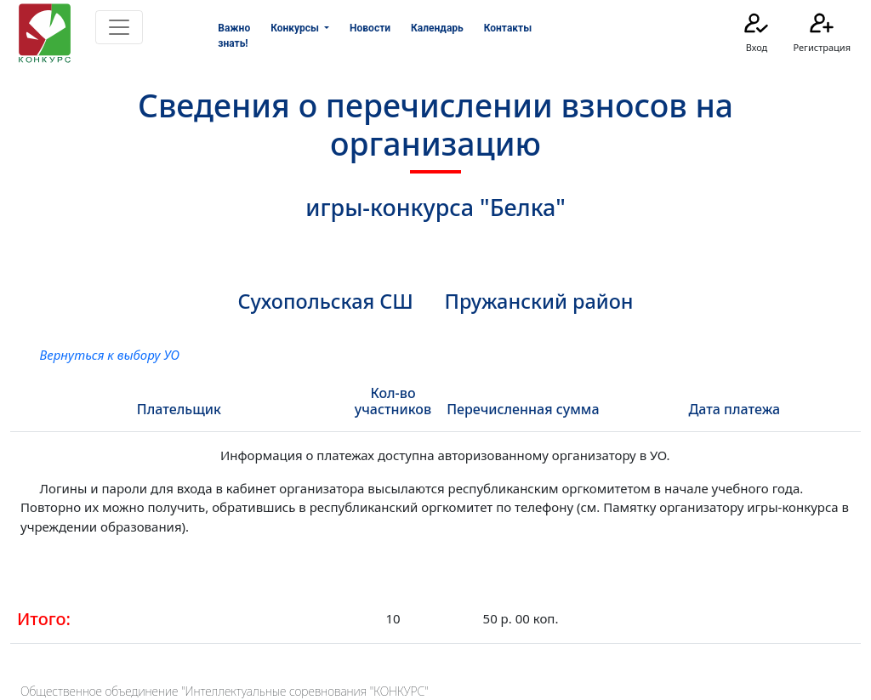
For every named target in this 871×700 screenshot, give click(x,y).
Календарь (437, 28)
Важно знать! (234, 35)
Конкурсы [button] (296, 28)
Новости (370, 28)
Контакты (508, 28)
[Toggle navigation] (119, 27)
